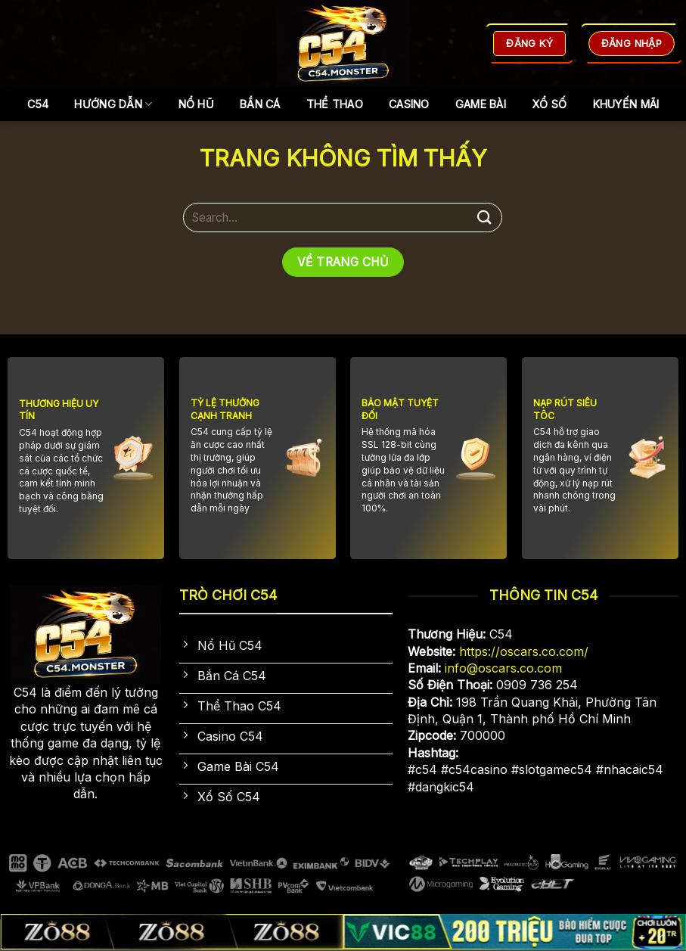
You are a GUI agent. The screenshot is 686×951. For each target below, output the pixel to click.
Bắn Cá (260, 104)
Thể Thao (334, 104)
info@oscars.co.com (503, 668)
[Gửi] (485, 217)
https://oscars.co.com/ (523, 651)
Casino (409, 104)
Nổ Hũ (196, 104)
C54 (38, 104)
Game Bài (480, 104)
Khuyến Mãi (626, 104)
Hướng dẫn (113, 104)
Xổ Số (549, 104)
